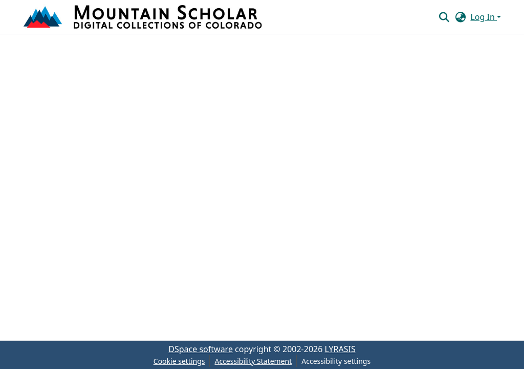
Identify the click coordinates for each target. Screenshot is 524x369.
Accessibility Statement (253, 361)
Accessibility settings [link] (335, 361)
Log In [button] (483, 17)
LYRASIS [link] (340, 349)
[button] (144, 17)
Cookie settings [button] (179, 361)
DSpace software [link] (200, 349)
